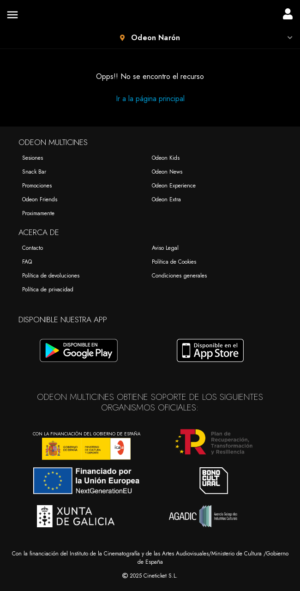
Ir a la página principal (150, 98)
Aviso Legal (165, 248)
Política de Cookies (174, 262)
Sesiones (32, 158)
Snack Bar (34, 172)
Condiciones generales (179, 275)
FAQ (27, 262)
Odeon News (167, 172)
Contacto (32, 248)
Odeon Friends (39, 199)
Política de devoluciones (50, 275)
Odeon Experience (174, 185)
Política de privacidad (47, 289)
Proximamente (38, 213)
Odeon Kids (166, 158)
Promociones (37, 185)
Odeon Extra (166, 199)
